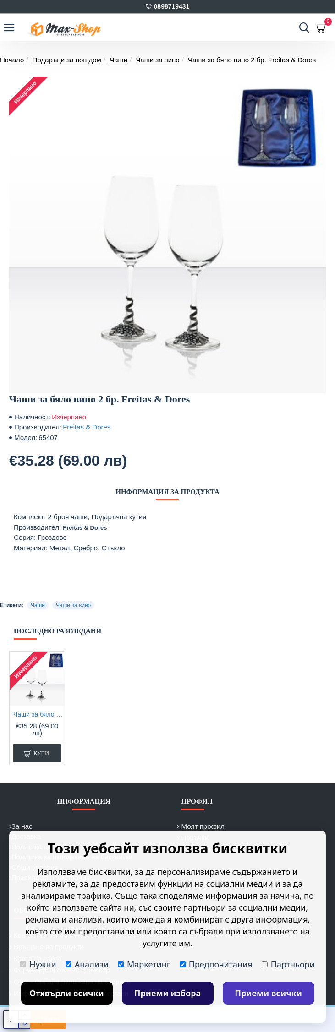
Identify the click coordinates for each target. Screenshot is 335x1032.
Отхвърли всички (66, 993)
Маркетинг (144, 964)
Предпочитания (216, 964)
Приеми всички (268, 993)
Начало (12, 60)
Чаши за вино (157, 60)
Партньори (288, 964)
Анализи (87, 964)
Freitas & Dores (86, 427)
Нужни (38, 964)
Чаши (118, 60)
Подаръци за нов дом (67, 60)
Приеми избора (167, 993)
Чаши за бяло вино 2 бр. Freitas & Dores (39, 714)
